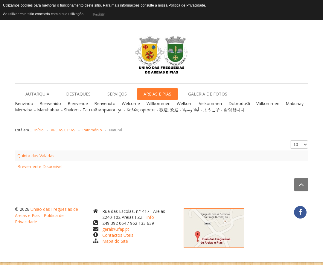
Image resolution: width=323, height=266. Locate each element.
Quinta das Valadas (35, 156)
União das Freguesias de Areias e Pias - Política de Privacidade (46, 215)
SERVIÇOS (117, 94)
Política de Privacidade (187, 5)
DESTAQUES (78, 94)
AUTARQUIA (37, 94)
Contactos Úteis (117, 235)
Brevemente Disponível (40, 166)
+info (149, 217)
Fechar (98, 14)
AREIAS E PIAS (157, 94)
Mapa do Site (115, 241)
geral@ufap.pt (115, 229)
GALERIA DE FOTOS (207, 94)
